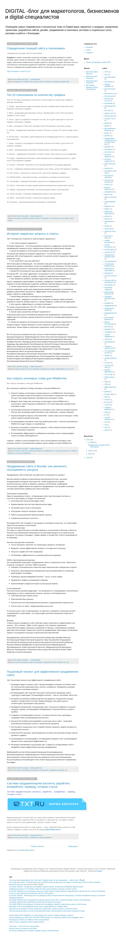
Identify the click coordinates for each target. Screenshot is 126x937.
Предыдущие (73, 846)
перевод (41, 837)
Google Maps (109, 394)
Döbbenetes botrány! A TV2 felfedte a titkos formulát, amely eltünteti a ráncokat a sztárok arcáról (43, 889)
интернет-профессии (108, 160)
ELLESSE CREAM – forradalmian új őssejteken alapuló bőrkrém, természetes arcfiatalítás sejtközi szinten (46, 887)
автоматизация (110, 77)
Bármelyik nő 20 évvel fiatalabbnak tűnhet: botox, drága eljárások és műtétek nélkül (38, 906)
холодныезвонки (110, 358)
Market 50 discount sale (17, 884)
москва (30, 662)
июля (90, 454)
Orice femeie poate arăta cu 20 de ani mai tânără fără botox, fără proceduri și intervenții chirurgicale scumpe (47, 911)
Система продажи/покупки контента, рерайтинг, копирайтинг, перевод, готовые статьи (38, 785)
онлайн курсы (109, 250)
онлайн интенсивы (108, 241)
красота (107, 194)
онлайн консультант (108, 246)
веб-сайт (107, 110)
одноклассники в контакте (92, 73)
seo (69, 369)
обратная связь (110, 231)
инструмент (108, 149)
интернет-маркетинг (20, 369)
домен (106, 133)
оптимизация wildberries (35, 451)
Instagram (89, 53)
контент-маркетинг (33, 369)
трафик (60, 662)
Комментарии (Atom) (26, 850)
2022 (88, 457)
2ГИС (106, 72)
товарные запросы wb (63, 451)
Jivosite (107, 400)
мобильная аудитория (108, 212)
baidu (66, 218)
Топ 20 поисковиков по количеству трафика (36, 95)
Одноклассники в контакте (91, 77)
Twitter (88, 50)
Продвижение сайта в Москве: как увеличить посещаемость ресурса (37, 468)
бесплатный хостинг (108, 100)
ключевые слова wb (20, 451)
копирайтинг (34, 837)
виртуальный (109, 116)
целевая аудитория (108, 371)
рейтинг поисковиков (42, 218)
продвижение (44, 369)
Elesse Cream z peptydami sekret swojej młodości (26, 922)
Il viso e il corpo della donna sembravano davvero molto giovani (31, 893)
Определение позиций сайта (23, 81)
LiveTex (107, 405)
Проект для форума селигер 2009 (98, 62)
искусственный (109, 164)
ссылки (107, 339)
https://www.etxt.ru (53, 830)
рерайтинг (48, 837)
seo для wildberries (25, 453)
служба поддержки (108, 335)
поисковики (17, 218)
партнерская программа (109, 269)
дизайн (107, 123)
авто (106, 74)
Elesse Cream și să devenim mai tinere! (23, 928)
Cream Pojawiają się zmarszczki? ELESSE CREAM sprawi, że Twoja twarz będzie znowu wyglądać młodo (46, 917)
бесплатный (108, 96)
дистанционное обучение (110, 129)
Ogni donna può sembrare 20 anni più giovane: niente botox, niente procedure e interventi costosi (43, 909)
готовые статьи (18, 837)
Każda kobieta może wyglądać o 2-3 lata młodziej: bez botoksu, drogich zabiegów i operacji (41, 915)
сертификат (108, 332)
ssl (105, 425)
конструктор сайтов (108, 176)
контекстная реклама (21, 662)
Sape (106, 412)
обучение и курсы (108, 237)
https (106, 397)
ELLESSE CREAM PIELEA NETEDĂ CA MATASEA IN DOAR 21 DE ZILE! (35, 902)
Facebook (89, 47)
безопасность (109, 93)
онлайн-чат (108, 252)
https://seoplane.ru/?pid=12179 (18, 71)
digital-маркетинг (61, 369)
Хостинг (107, 363)
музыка (107, 219)
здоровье (107, 147)
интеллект (108, 152)
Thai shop (12, 880)
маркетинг (35, 770)
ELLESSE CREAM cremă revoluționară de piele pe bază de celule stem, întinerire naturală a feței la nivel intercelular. (50, 900)
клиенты (107, 168)
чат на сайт (108, 374)
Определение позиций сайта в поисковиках (36, 48)
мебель (107, 209)
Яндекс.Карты (109, 377)
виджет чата (108, 113)
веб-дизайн (108, 103)
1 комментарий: (35, 660)
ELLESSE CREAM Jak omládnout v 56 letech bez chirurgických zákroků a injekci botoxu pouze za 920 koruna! (47, 904)
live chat (107, 402)
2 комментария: (35, 79)
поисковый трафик (28, 218)
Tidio (106, 427)
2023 (88, 440)
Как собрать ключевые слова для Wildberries (37, 378)
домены (107, 136)
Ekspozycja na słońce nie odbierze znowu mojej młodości (29, 920)
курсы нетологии (110, 197)
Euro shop (12, 882)
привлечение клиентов (109, 293)
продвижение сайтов (50, 662)
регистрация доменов (109, 318)
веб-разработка (26, 770)
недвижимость (109, 221)
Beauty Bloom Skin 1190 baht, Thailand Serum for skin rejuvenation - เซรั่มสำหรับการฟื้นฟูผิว (52, 880)
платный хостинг (110, 276)
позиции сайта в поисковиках (42, 81)
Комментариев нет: (36, 216)
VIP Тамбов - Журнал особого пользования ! (92, 87)
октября (91, 442)
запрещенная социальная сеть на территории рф (110, 141)
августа (91, 451)
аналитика (17, 770)
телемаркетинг (109, 342)
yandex (10, 220)
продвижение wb (49, 451)
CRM (106, 384)
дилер (106, 126)
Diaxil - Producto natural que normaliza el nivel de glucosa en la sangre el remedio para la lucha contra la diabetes (61, 882)
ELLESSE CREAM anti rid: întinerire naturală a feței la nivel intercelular (34, 931)
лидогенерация (110, 202)
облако (107, 226)
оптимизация (38, 662)
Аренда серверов (107, 85)
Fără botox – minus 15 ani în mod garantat (24, 926)
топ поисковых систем (56, 218)
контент (26, 837)
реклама (52, 369)
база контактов (109, 89)
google (71, 218)
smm (72, 369)
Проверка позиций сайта (61, 81)
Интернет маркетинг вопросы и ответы (33, 233)
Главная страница (37, 846)
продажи (107, 303)
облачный (108, 229)
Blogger (99, 871)
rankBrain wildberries (108, 408)
